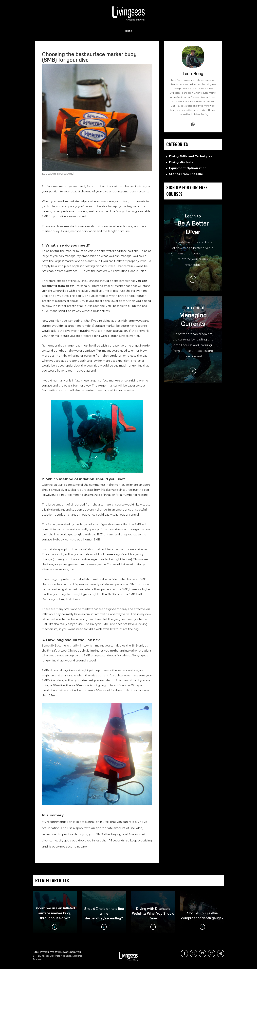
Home (128, 30)
